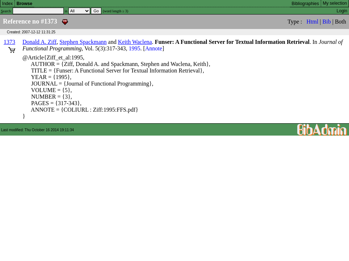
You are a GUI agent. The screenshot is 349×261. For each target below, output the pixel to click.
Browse (24, 3)
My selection (335, 3)
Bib (327, 21)
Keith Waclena (135, 42)
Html (312, 21)
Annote (153, 48)
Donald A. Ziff (39, 42)
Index (7, 3)
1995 (134, 48)
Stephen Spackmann (82, 42)
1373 (9, 42)
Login (342, 10)
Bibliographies (305, 3)
